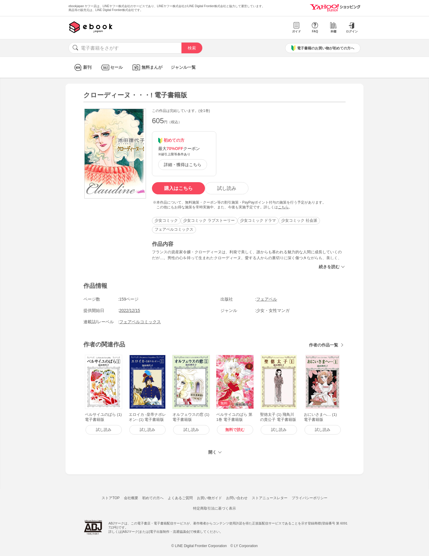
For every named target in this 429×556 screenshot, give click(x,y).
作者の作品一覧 (323, 345)
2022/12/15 (129, 310)
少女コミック (166, 220)
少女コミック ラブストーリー (209, 220)
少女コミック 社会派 (299, 220)
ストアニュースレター (269, 498)
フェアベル (266, 299)
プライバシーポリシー (309, 498)
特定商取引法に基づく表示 (214, 508)
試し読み (226, 188)
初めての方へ (153, 498)
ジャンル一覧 (183, 67)
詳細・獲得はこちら (182, 164)
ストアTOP (110, 498)
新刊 (82, 67)
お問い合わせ (237, 498)
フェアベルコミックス (174, 229)
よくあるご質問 (180, 498)
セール (111, 67)
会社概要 (131, 498)
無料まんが (146, 67)
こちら (283, 207)
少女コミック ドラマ (258, 220)
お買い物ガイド (209, 498)
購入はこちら (178, 188)
